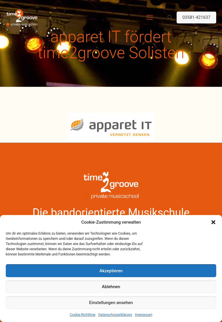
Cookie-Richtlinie (82, 315)
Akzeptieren (111, 270)
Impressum (143, 315)
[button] (213, 222)
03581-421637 (196, 17)
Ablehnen (111, 286)
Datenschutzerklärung (115, 315)
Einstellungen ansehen (111, 302)
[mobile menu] (150, 17)
